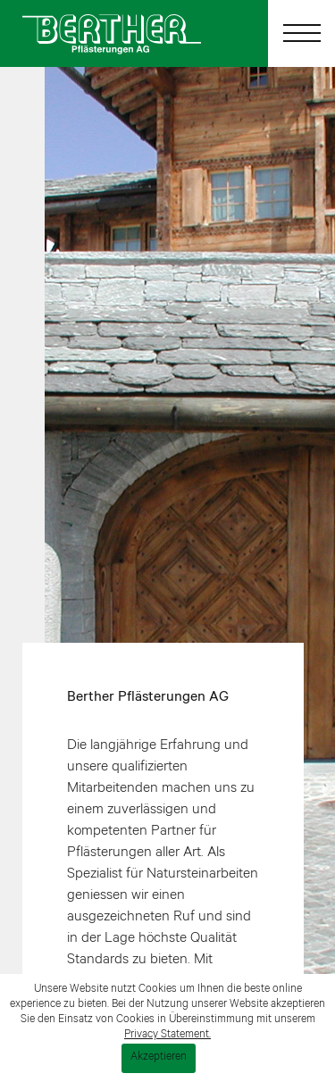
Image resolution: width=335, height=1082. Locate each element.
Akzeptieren (158, 1058)
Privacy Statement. (167, 1035)
